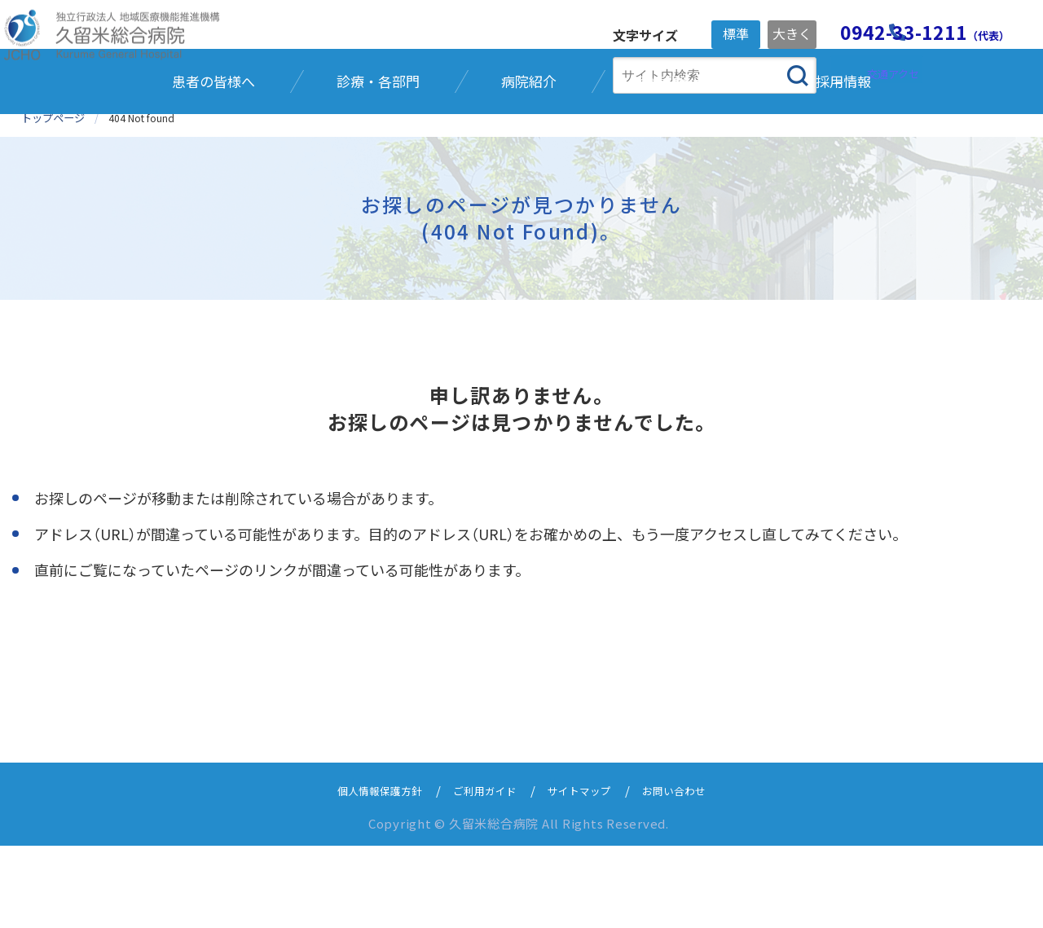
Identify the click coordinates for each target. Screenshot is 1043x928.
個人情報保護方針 (365, 872)
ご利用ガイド (481, 872)
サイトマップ (586, 872)
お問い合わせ (690, 872)
